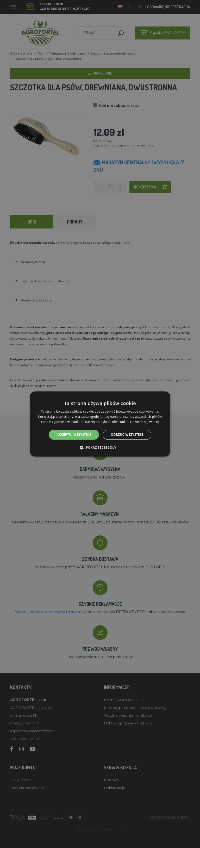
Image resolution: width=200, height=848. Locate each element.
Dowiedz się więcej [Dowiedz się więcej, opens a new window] (144, 422)
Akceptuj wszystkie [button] (74, 434)
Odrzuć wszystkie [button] (127, 434)
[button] (100, 447)
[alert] (100, 424)
